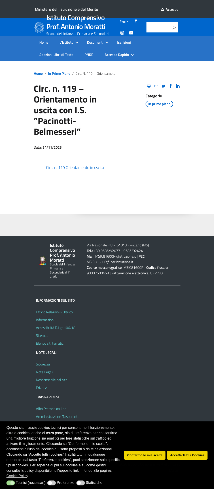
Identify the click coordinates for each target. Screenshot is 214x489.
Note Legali (44, 372)
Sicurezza (43, 364)
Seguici (124, 21)
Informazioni (45, 319)
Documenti (95, 42)
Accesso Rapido (117, 54)
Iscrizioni (124, 42)
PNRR (89, 54)
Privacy (41, 387)
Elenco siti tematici (50, 343)
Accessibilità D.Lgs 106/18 (55, 327)
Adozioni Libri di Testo (56, 54)
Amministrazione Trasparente (57, 416)
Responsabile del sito (51, 379)
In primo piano (59, 73)
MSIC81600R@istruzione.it (115, 256)
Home (43, 42)
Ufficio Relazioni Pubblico (54, 312)
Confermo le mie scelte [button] (145, 455)
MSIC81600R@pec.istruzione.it (110, 262)
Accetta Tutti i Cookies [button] (187, 455)
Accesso (169, 9)
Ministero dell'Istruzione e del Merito (66, 9)
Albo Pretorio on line (51, 408)
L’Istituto (66, 42)
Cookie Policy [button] (17, 476)
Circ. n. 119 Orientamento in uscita (75, 167)
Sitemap (42, 335)
